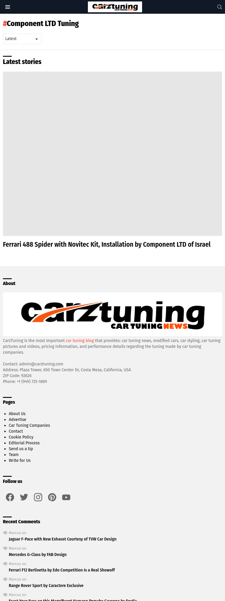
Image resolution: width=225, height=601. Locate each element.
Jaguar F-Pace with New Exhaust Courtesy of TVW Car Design (63, 539)
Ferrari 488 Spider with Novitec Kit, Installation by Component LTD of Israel (107, 244)
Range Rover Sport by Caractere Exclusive (46, 585)
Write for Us (20, 460)
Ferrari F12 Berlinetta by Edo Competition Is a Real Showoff (62, 570)
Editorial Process (24, 443)
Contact (16, 431)
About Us (17, 413)
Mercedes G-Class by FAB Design (38, 554)
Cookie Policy (21, 437)
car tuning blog (80, 340)
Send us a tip (21, 448)
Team (14, 454)
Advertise (17, 419)
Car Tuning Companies (29, 425)
